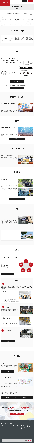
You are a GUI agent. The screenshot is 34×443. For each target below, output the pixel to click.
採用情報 (22, 428)
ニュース (22, 426)
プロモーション (17, 19)
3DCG (4, 22)
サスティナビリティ (23, 427)
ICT (23, 19)
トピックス (22, 425)
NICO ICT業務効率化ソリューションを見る (17, 138)
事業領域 (14, 425)
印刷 (10, 22)
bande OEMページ (25, 397)
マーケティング (4, 19)
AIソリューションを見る (17, 81)
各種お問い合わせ (23, 431)
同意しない (26, 440)
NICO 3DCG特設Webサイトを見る (17, 199)
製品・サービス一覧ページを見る (17, 413)
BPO (17, 22)
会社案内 (18, 425)
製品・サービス (3, 425)
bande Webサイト (8, 397)
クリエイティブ (30, 19)
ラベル (23, 22)
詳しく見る (8, 341)
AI (10, 19)
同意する (30, 440)
